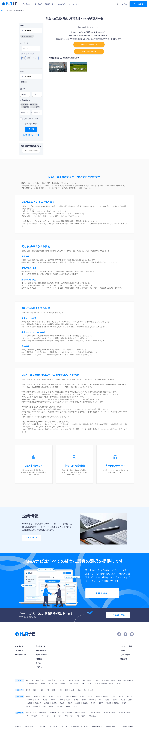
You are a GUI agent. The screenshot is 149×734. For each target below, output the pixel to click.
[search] (117, 4)
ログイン (124, 4)
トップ (3, 10)
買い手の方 (38, 4)
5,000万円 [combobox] (24, 94)
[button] (27, 36)
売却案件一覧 (50, 4)
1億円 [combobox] (23, 112)
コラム (76, 4)
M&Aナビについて (64, 4)
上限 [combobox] (34, 94)
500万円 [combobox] (35, 112)
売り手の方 (27, 4)
